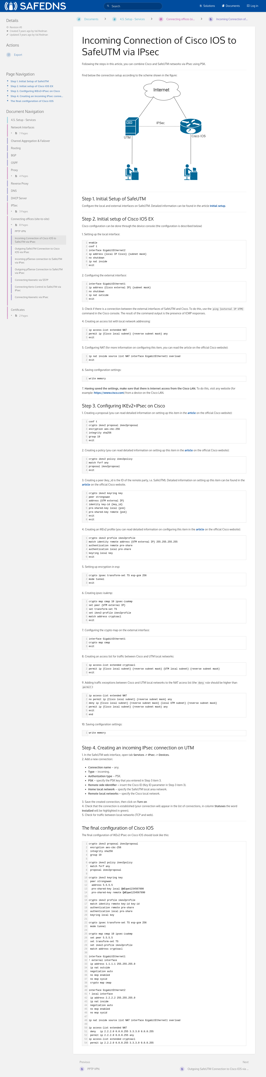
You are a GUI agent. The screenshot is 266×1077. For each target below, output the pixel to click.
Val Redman (40, 31)
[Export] (35, 54)
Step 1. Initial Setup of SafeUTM (30, 81)
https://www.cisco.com (109, 392)
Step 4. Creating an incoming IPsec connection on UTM (37, 96)
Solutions (207, 5)
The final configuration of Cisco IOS (32, 101)
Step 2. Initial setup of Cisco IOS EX (32, 86)
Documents (231, 5)
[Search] (109, 6)
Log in (252, 5)
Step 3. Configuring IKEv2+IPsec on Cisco (35, 91)
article (86, 484)
